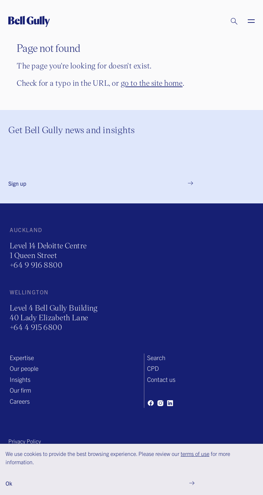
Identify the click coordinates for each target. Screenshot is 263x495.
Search (156, 357)
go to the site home (152, 83)
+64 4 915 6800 (36, 327)
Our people (24, 368)
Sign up (17, 183)
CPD (153, 368)
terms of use (195, 453)
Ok (9, 483)
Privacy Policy (24, 441)
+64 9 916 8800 (36, 265)
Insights (20, 379)
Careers (20, 401)
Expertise (22, 357)
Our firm (20, 390)
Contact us (161, 379)
